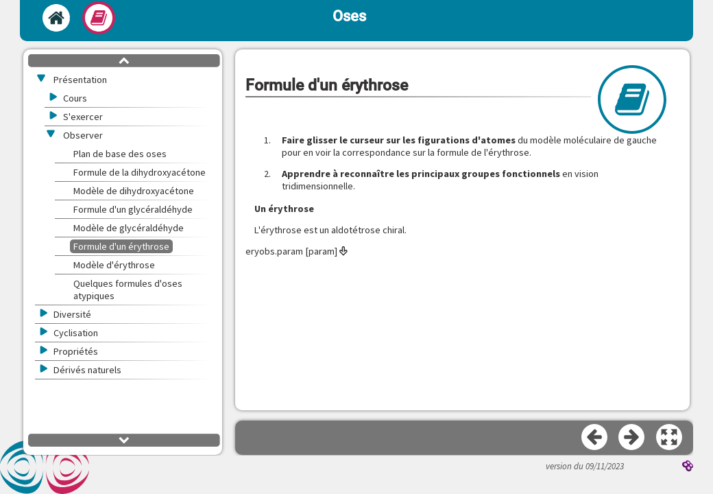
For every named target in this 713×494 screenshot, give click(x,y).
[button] (670, 437)
